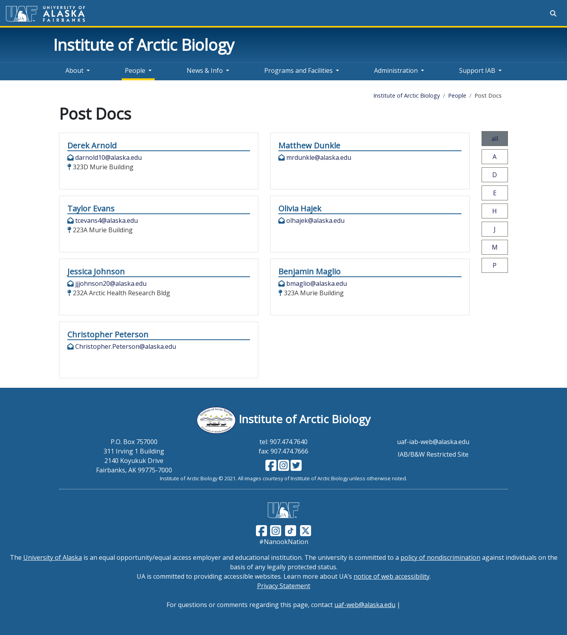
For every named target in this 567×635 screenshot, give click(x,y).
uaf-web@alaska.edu (364, 604)
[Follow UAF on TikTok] (290, 530)
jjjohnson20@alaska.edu (110, 283)
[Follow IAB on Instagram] (282, 467)
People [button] (135, 70)
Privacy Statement (283, 585)
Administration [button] (396, 70)
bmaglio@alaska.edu (316, 283)
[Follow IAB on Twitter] (295, 467)
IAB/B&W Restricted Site (433, 454)
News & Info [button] (205, 70)
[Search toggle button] (553, 13)
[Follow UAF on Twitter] (305, 530)
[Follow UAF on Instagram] (275, 530)
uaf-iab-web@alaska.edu (433, 441)
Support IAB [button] (477, 70)
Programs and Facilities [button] (298, 70)
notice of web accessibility (392, 576)
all (494, 138)
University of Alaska (52, 557)
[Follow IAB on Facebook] (270, 467)
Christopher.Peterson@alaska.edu (125, 346)
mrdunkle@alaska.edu (318, 157)
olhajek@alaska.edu (315, 220)
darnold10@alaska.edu (108, 157)
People (457, 95)
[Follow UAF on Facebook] (261, 530)
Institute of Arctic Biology (143, 45)
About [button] (74, 70)
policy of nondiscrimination (440, 557)
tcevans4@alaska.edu (106, 220)
